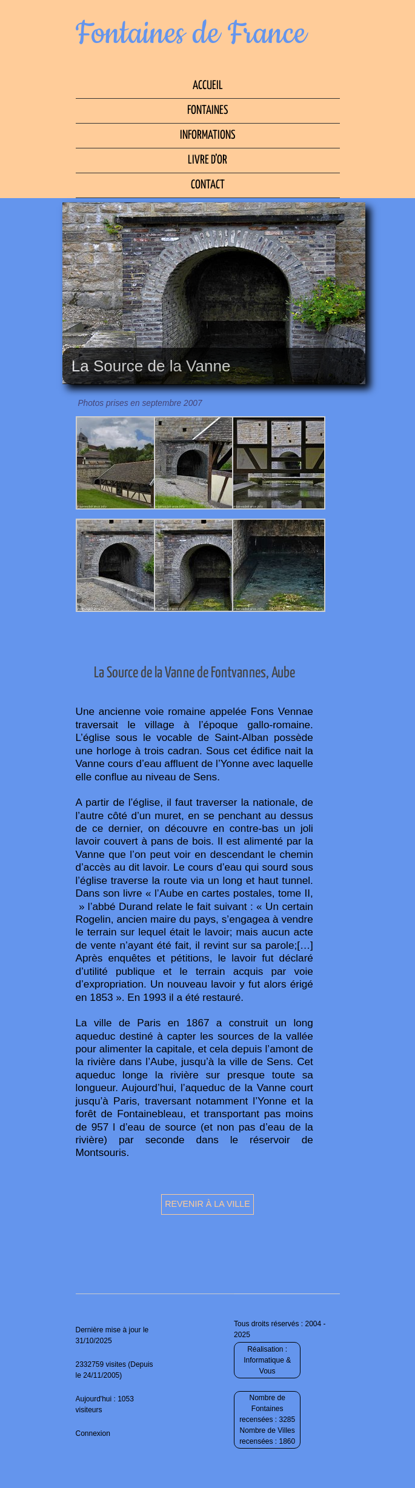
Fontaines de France (191, 34)
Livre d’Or (207, 160)
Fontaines (207, 110)
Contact (208, 185)
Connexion (93, 1433)
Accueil (208, 85)
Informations (207, 135)
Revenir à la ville (207, 1204)
